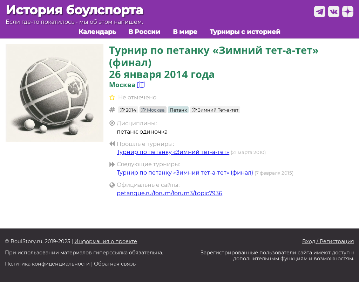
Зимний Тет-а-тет (215, 110)
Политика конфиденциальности (47, 264)
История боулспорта (74, 10)
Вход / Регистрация (328, 242)
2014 (128, 110)
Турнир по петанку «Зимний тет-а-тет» (173, 152)
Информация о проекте (105, 242)
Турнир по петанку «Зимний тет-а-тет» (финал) (185, 172)
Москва (153, 110)
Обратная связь (115, 264)
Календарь (97, 31)
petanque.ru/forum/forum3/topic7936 (169, 193)
